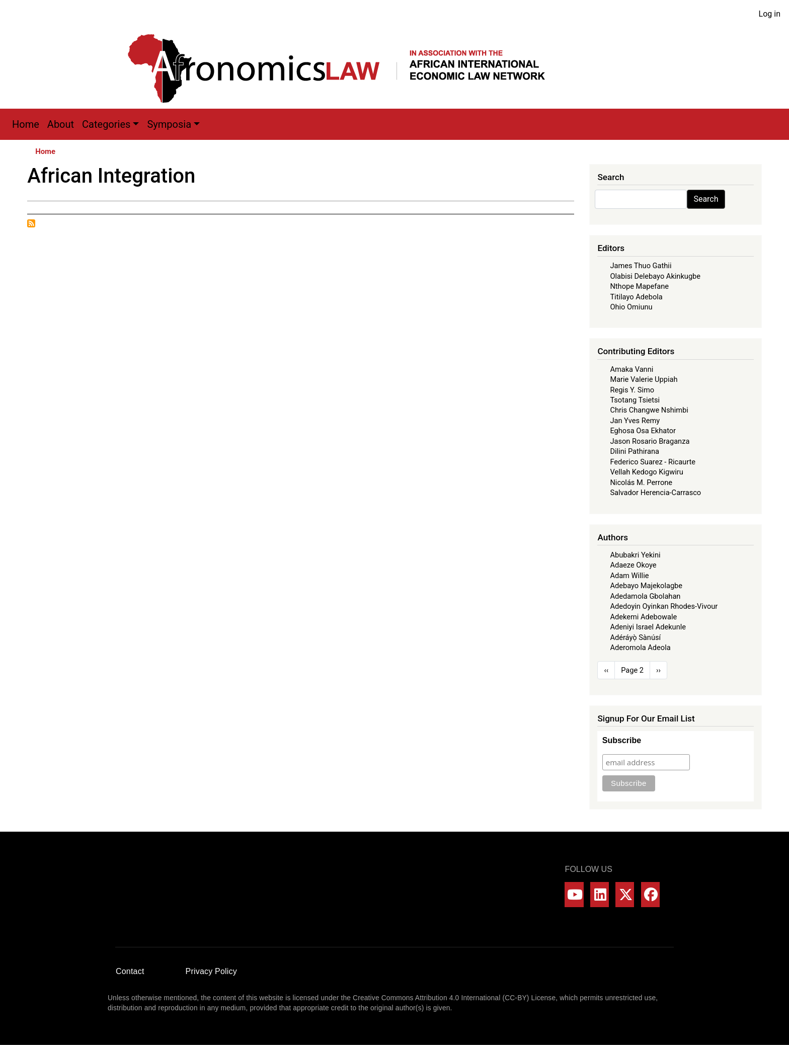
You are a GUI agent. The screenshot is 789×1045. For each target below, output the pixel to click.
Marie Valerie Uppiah (643, 379)
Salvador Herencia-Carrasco (655, 492)
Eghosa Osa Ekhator (643, 430)
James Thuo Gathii (640, 265)
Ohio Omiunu (631, 306)
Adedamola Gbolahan (645, 596)
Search (705, 199)
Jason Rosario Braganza (649, 441)
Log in (769, 14)
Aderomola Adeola (640, 647)
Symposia (169, 124)
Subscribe (621, 740)
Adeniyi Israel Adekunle (648, 626)
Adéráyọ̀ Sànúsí (635, 637)
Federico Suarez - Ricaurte (652, 461)
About (60, 124)
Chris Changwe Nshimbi (649, 410)
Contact (130, 971)
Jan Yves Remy (635, 420)
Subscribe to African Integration (31, 223)
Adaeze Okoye (633, 565)
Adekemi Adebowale (643, 616)
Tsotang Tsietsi (635, 400)
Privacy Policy (211, 971)
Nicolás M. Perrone (641, 482)
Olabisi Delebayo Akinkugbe (655, 276)
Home (25, 124)
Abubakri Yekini (635, 554)
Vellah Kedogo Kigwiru (646, 471)
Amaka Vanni (631, 369)
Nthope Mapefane (639, 286)
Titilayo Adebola (636, 296)
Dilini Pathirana (634, 451)
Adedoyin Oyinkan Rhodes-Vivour (664, 606)
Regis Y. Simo (632, 389)
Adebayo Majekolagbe (646, 585)
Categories (106, 124)
